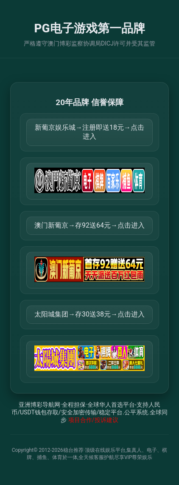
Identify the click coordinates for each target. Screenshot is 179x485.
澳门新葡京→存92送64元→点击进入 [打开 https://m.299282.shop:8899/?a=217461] (89, 225)
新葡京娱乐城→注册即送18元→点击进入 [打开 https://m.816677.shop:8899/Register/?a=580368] (89, 131)
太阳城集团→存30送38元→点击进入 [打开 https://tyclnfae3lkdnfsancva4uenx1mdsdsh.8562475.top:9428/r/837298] (89, 314)
